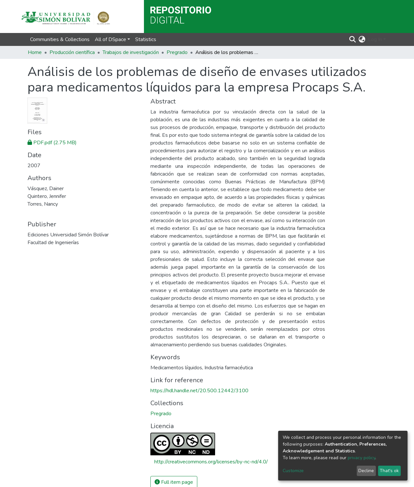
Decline (366, 471)
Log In (375, 39)
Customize (293, 471)
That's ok (389, 471)
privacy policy (361, 458)
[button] (362, 39)
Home (35, 52)
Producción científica (72, 52)
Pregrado (177, 52)
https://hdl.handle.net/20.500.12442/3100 (199, 390)
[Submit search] (353, 39)
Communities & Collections (60, 39)
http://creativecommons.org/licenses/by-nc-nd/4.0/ (211, 461)
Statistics (145, 39)
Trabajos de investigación (131, 52)
